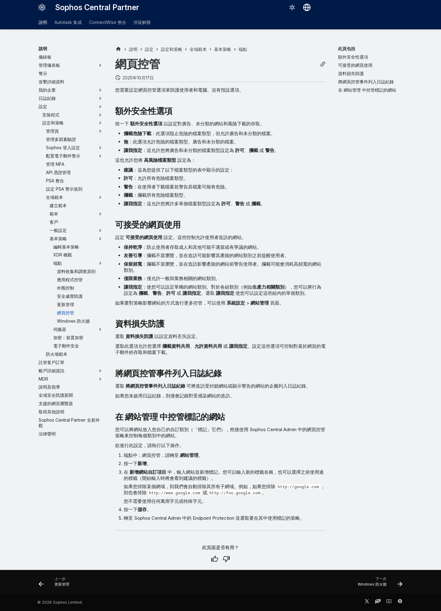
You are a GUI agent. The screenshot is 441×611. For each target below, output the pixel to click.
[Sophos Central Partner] (42, 7)
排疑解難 (142, 22)
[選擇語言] (307, 7)
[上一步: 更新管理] (56, 583)
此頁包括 (346, 48)
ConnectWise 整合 (107, 22)
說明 (43, 22)
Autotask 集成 (68, 22)
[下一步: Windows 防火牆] (378, 583)
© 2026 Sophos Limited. (60, 602)
